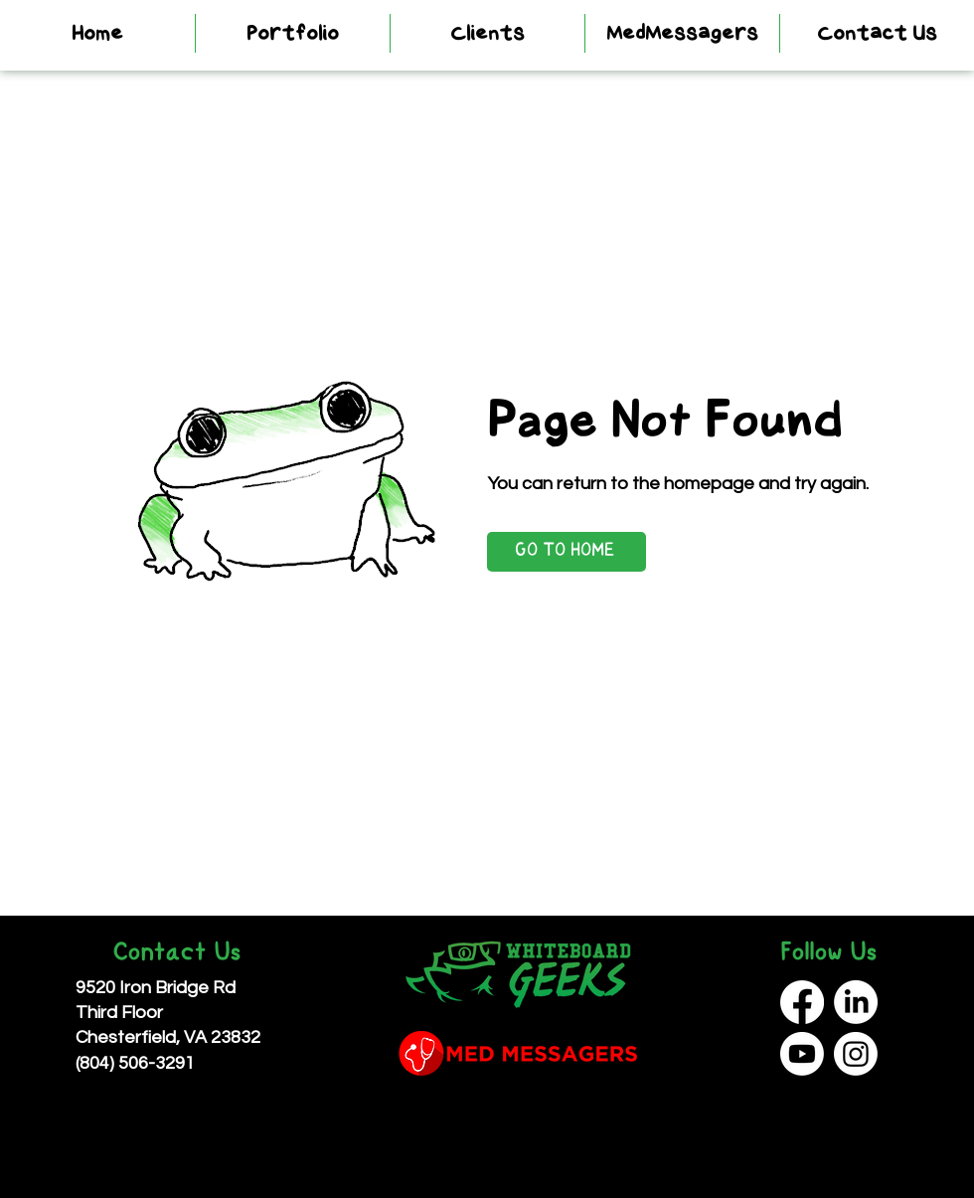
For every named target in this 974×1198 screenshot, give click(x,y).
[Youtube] (802, 1054)
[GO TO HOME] (566, 552)
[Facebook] (802, 1002)
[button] (293, 33)
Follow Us (828, 954)
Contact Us (176, 954)
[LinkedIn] (856, 1002)
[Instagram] (856, 1054)
